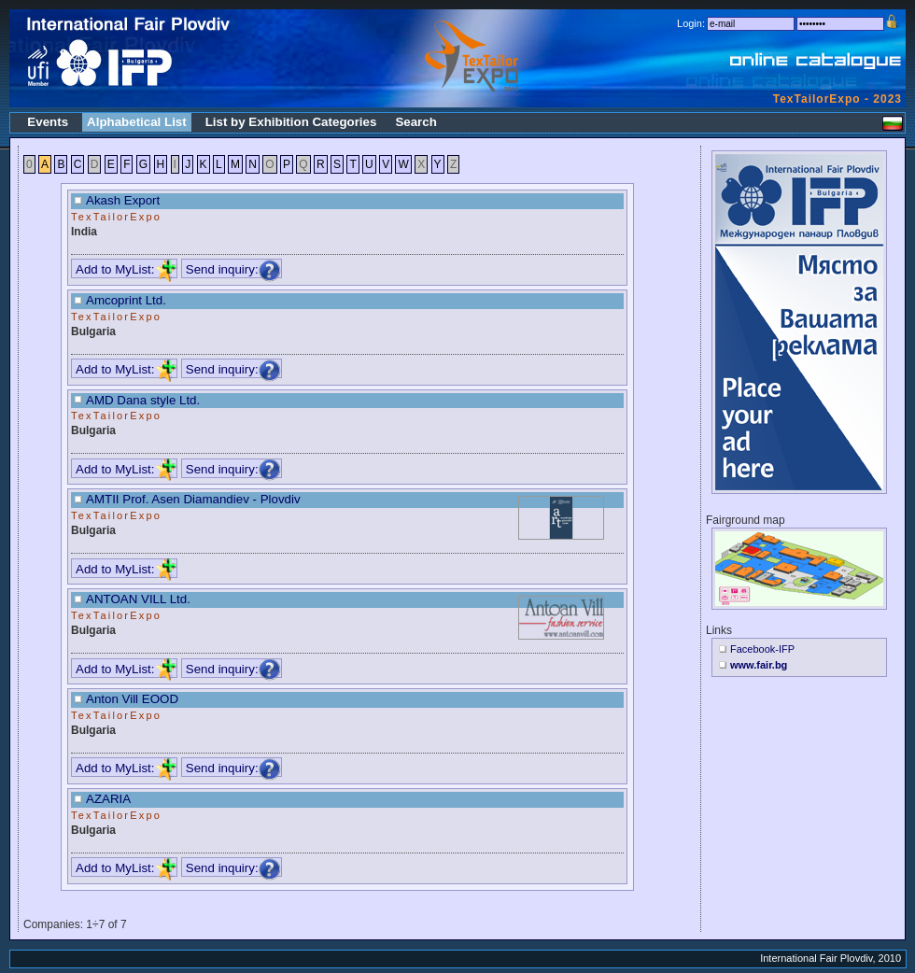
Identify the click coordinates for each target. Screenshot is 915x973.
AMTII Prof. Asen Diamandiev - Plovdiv (193, 499)
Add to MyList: (126, 269)
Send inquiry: (233, 269)
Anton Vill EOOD (132, 699)
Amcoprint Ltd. (126, 300)
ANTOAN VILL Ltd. (138, 599)
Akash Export (123, 200)
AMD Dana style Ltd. (143, 400)
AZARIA (108, 799)
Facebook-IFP (762, 649)
